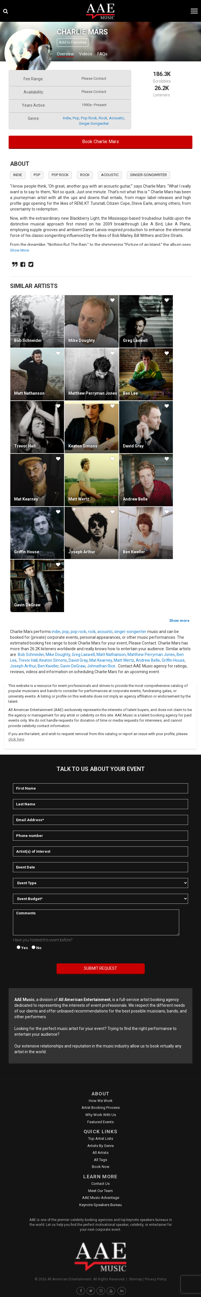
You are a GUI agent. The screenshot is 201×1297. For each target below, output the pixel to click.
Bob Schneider (28, 340)
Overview (65, 54)
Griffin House (26, 552)
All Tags (100, 1160)
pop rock (89, 118)
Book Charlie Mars (100, 141)
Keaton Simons (82, 446)
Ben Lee (130, 393)
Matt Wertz (78, 499)
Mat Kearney (26, 499)
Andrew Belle (135, 499)
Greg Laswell (135, 340)
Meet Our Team (100, 1191)
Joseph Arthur (81, 552)
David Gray (133, 446)
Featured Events (100, 1122)
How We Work (101, 1101)
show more (19, 250)
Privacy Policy (156, 1279)
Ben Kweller (134, 552)
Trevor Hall (25, 446)
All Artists (100, 1152)
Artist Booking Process (101, 1107)
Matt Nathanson (29, 393)
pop (76, 118)
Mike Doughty (81, 340)
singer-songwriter (94, 123)
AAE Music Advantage (100, 1197)
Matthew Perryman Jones (92, 393)
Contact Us (100, 1183)
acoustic (116, 118)
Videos (85, 54)
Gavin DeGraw (27, 605)
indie (67, 118)
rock (103, 118)
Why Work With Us (100, 1115)
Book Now (100, 1166)
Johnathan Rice (101, 666)
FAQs (102, 54)
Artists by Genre (100, 1146)
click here (16, 739)
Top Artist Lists (100, 1138)
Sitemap (135, 1279)
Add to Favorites (72, 42)
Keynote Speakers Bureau (100, 1205)
